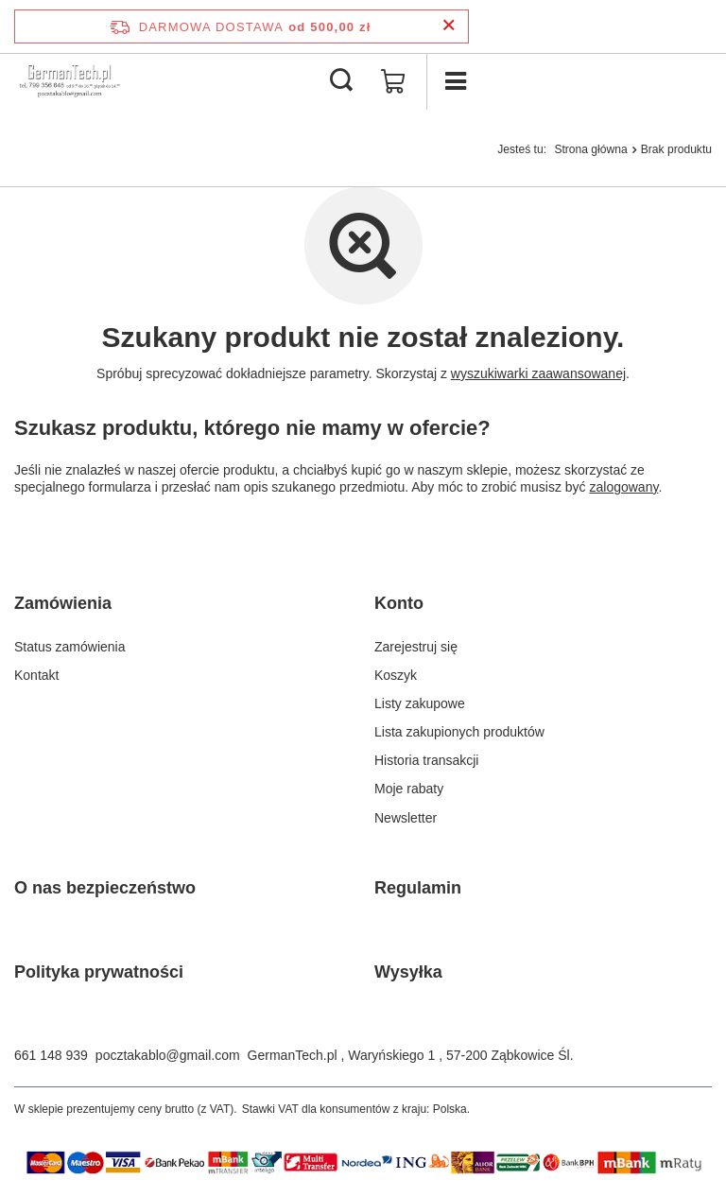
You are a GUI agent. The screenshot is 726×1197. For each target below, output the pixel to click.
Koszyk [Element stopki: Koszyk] (395, 675)
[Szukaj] (341, 81)
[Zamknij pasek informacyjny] (448, 26)
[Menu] (454, 81)
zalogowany (624, 486)
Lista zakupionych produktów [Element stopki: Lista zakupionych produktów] (459, 731)
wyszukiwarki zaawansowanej (538, 373)
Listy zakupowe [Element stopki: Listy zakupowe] (419, 703)
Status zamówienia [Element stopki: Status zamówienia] (70, 646)
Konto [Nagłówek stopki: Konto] (399, 603)
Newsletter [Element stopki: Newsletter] (405, 817)
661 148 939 (51, 1055)
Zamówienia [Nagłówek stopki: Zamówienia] (63, 603)
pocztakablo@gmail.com (167, 1055)
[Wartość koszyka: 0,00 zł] (393, 81)
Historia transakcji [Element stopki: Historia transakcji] (426, 760)
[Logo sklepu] (70, 81)
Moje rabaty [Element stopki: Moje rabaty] (408, 788)
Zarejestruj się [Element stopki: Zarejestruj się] (416, 646)
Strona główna (590, 149)
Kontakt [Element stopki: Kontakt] (36, 675)
